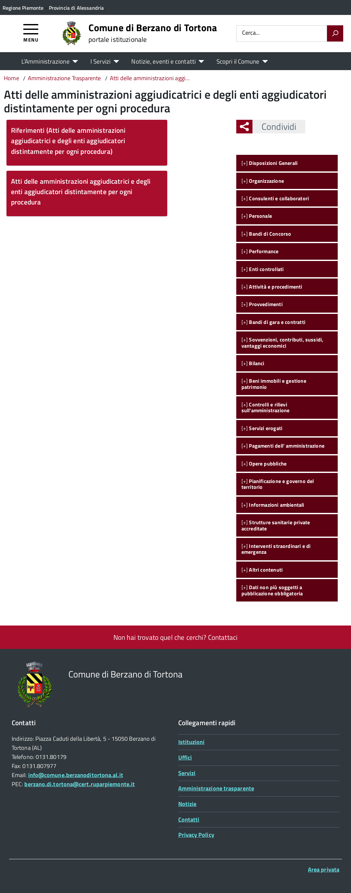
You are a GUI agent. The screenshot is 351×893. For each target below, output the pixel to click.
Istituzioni (191, 742)
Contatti (189, 819)
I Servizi (100, 61)
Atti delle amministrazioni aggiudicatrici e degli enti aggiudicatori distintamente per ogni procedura (80, 191)
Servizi (187, 773)
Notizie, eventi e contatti (163, 61)
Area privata (323, 869)
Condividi (274, 126)
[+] (269, 163)
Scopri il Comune (238, 61)
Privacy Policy (196, 834)
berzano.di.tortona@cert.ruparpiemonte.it (79, 784)
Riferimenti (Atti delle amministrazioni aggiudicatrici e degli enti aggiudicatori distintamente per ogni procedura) (68, 140)
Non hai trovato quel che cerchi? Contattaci (175, 637)
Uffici (185, 757)
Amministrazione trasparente (216, 788)
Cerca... (251, 33)
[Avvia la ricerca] (335, 33)
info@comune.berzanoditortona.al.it (75, 775)
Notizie (187, 804)
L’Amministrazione (45, 61)
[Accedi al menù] (31, 32)
